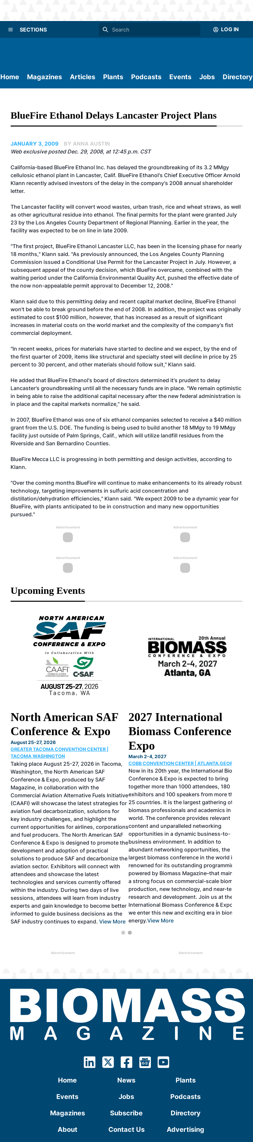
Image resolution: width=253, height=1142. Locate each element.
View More (155, 821)
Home (9, 77)
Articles (82, 77)
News (126, 987)
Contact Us (126, 1036)
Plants (113, 77)
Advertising (185, 1036)
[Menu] (10, 29)
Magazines (44, 77)
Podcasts (146, 77)
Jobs (207, 77)
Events (180, 77)
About (67, 1036)
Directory (238, 77)
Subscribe (126, 1019)
